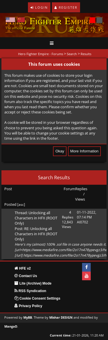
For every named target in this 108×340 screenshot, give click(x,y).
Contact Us (25, 276)
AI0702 (82, 222)
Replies (81, 188)
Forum (69, 188)
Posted (10, 204)
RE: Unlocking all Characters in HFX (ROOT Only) (36, 234)
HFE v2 (22, 268)
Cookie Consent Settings (37, 298)
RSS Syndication (30, 291)
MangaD (10, 326)
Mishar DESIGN (61, 317)
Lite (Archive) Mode (33, 283)
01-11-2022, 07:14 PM (86, 215)
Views (80, 199)
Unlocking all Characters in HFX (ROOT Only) (36, 218)
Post (8, 188)
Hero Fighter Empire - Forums (40, 54)
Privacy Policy (28, 306)
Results (86, 54)
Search (72, 54)
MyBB (27, 317)
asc (21, 204)
